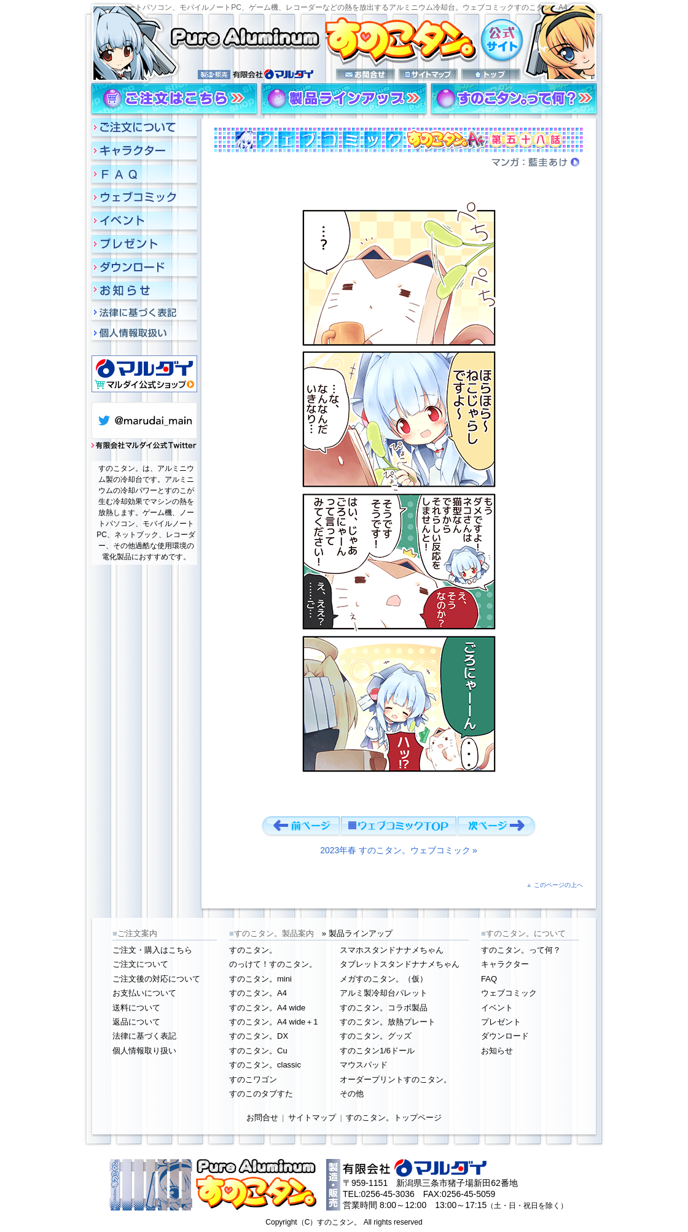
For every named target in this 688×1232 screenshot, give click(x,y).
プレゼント (501, 1021)
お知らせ (497, 1050)
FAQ (489, 978)
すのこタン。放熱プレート (388, 1021)
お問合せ (262, 1117)
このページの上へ (558, 884)
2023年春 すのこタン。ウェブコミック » (398, 850)
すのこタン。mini (260, 978)
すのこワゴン (253, 1079)
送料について (136, 1007)
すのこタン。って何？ (521, 950)
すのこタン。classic (265, 1064)
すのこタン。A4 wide (267, 1007)
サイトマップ (312, 1117)
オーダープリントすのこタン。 (396, 1079)
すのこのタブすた (261, 1093)
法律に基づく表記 (144, 1035)
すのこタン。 (253, 950)
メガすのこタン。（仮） (384, 978)
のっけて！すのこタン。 (273, 964)
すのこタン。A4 (258, 993)
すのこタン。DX (258, 1035)
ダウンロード (505, 1035)
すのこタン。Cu (258, 1050)
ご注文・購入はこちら (152, 950)
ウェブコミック (509, 993)
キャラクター (505, 964)
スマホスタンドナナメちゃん (392, 950)
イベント (497, 1007)
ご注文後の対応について (156, 978)
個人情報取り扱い (144, 1050)
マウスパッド (364, 1064)
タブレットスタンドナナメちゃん (399, 964)
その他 (352, 1093)
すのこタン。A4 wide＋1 (273, 1021)
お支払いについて (144, 993)
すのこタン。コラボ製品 (384, 1007)
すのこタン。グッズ (376, 1035)
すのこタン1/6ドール (377, 1050)
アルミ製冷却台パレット (384, 993)
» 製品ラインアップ (357, 933)
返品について (136, 1021)
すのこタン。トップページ (394, 1117)
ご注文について (140, 964)
